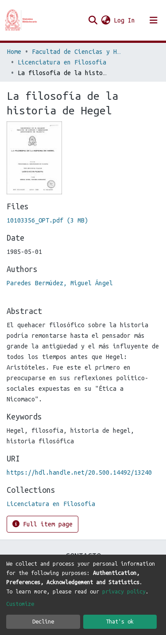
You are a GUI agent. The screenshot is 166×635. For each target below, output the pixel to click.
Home (14, 51)
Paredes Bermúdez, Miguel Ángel (60, 283)
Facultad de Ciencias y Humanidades (76, 51)
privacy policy (124, 591)
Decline (43, 621)
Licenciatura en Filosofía (62, 62)
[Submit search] (92, 20)
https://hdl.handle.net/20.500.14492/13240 (79, 472)
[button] (105, 20)
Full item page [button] (42, 524)
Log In (125, 20)
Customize (20, 604)
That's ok (120, 621)
